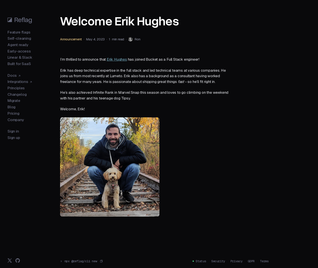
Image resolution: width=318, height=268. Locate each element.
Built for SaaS (19, 63)
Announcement (71, 39)
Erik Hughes (117, 59)
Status (201, 261)
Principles (16, 88)
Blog (11, 107)
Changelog (17, 94)
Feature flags (19, 32)
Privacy (236, 261)
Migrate (14, 100)
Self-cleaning (19, 38)
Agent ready (18, 44)
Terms (264, 261)
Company (16, 119)
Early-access (19, 51)
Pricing (13, 113)
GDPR (251, 261)
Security (218, 261)
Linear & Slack (20, 57)
